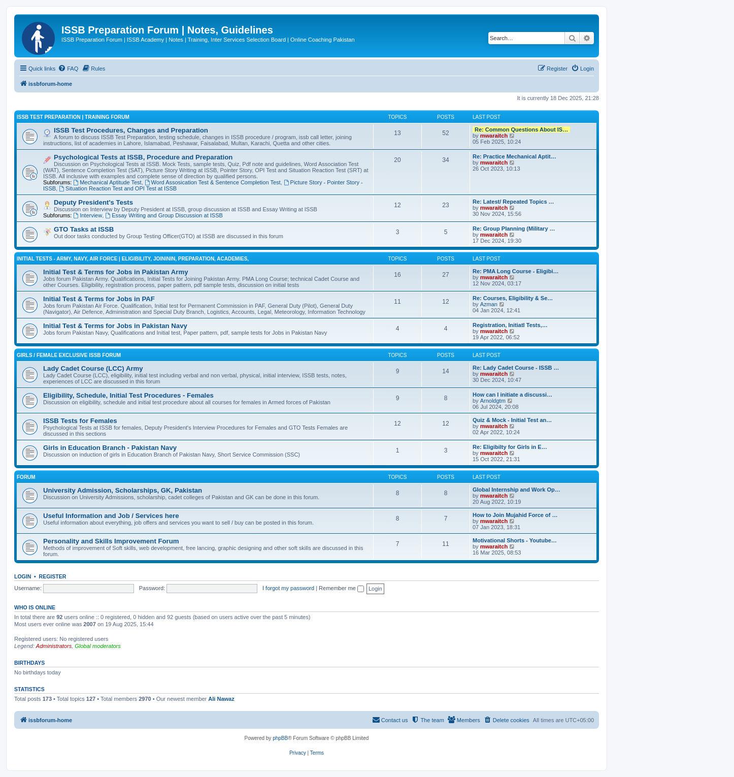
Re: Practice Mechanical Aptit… (514, 156)
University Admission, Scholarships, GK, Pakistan (122, 490)
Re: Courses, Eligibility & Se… (513, 298)
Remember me (341, 588)
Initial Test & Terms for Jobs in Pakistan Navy (115, 326)
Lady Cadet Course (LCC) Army (93, 368)
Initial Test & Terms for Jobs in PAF (99, 299)
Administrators (54, 646)
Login (22, 576)
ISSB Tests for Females (80, 421)
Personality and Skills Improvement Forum (111, 541)
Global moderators (98, 646)
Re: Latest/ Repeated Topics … (513, 202)
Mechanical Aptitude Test (107, 182)
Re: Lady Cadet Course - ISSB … (516, 368)
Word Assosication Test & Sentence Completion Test (213, 182)
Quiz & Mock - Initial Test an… (512, 420)
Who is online (34, 607)
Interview (87, 215)
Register (52, 576)
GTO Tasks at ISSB (84, 229)
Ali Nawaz (221, 699)
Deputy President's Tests (93, 202)
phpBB (280, 738)
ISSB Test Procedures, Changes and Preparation (131, 130)
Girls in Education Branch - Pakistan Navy (110, 447)
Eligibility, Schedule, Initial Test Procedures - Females (128, 395)
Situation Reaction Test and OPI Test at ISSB (118, 188)
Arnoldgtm (493, 401)
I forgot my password (288, 588)
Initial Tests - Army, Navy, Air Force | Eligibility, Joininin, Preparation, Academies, (133, 259)
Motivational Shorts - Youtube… (515, 540)
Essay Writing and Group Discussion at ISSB (164, 215)
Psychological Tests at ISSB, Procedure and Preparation (143, 157)
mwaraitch (494, 136)
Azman (488, 304)
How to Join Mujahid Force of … (515, 515)
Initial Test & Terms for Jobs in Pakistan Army (115, 272)
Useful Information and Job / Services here (111, 516)
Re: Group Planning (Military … (514, 228)
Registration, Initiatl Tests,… (510, 325)
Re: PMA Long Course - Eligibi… (515, 271)
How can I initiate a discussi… (512, 395)
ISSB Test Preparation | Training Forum (73, 117)
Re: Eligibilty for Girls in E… (510, 447)
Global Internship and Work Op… (516, 490)
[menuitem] (68, 68)
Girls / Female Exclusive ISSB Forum (69, 355)
